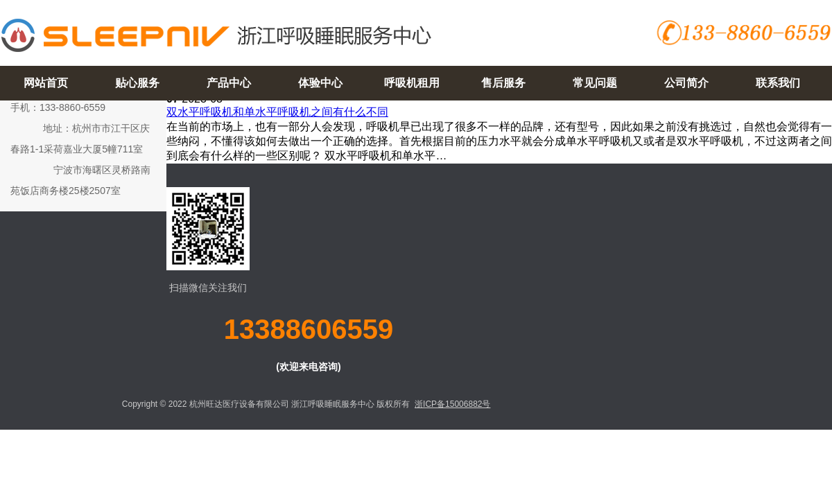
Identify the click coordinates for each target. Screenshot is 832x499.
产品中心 (229, 83)
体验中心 (320, 83)
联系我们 (778, 83)
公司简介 (686, 83)
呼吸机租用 (412, 83)
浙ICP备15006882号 (452, 404)
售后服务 (503, 83)
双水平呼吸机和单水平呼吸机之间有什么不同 (277, 112)
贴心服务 (137, 83)
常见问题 (595, 83)
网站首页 (46, 83)
